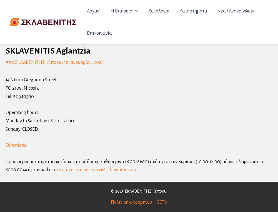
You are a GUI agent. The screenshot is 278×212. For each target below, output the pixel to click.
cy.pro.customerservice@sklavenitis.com (96, 169)
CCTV (162, 202)
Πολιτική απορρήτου (131, 202)
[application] (135, 11)
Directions (16, 145)
